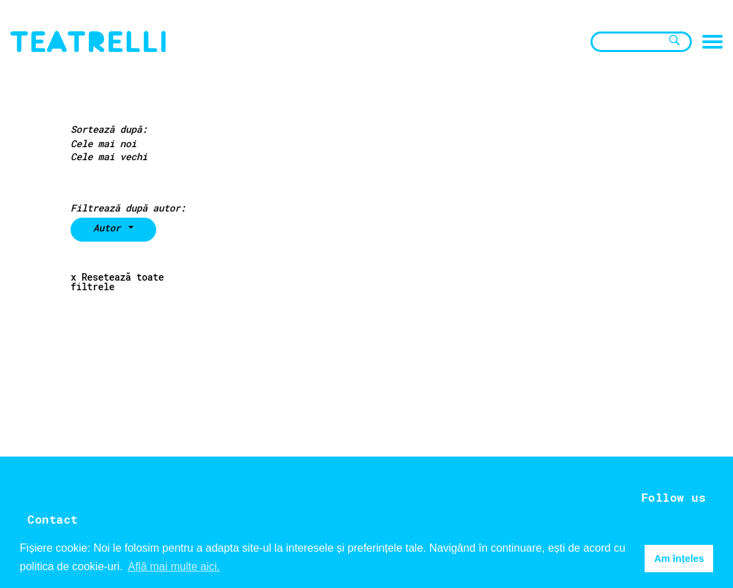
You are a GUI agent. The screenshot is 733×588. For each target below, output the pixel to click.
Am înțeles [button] (679, 558)
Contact (52, 519)
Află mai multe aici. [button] (174, 566)
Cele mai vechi (109, 157)
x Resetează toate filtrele (117, 282)
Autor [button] (109, 227)
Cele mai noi (103, 144)
